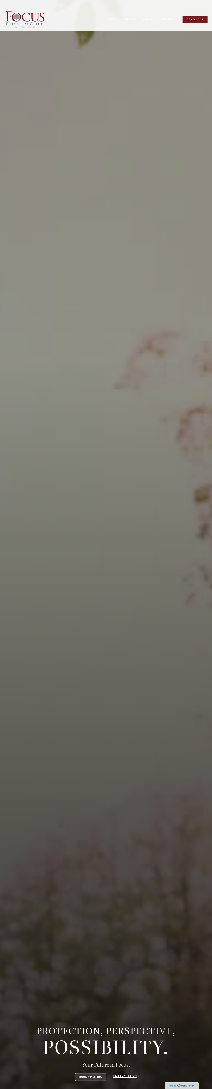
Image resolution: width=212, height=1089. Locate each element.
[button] (111, 11)
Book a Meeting (90, 1077)
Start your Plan (125, 1076)
